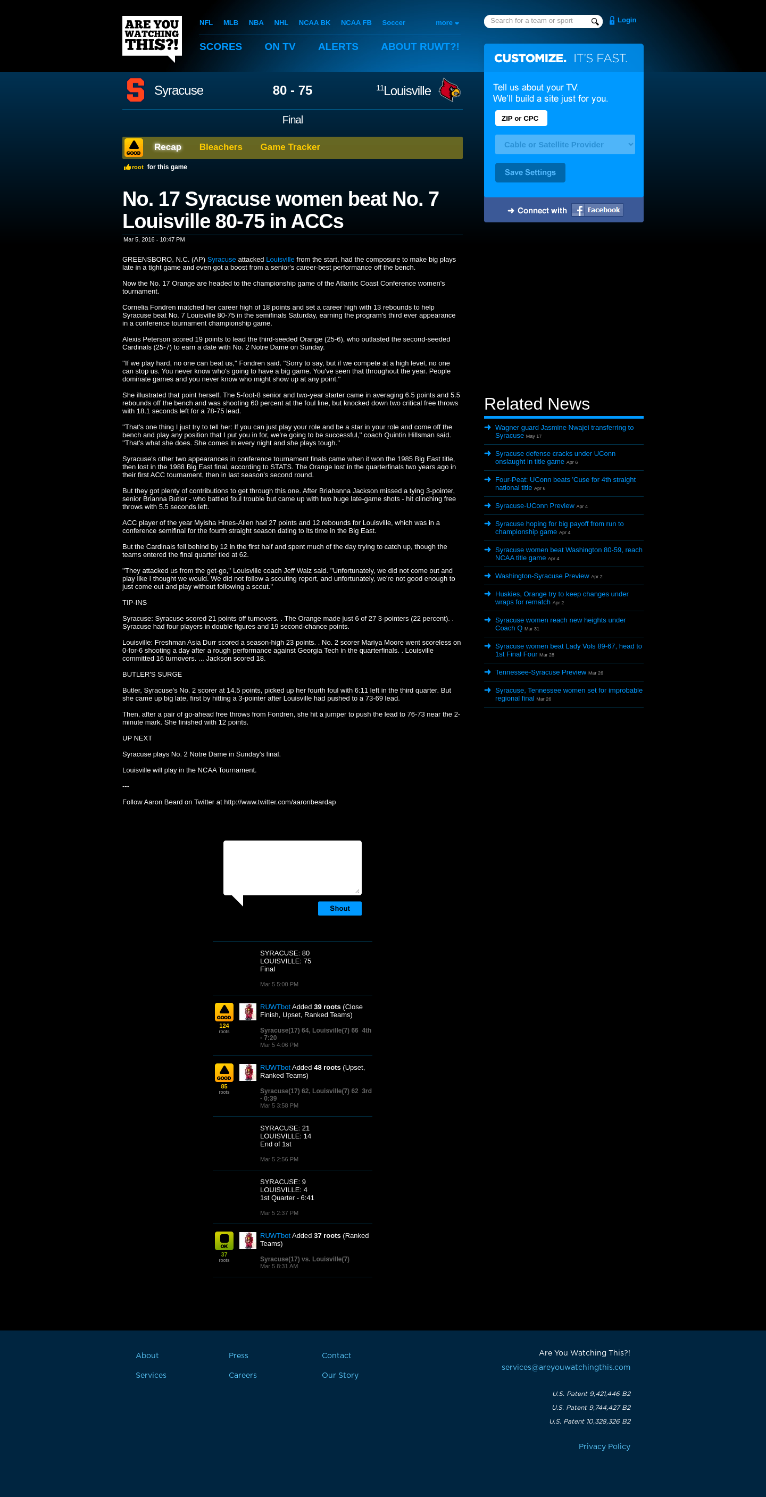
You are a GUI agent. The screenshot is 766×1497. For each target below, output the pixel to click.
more (444, 23)
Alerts (338, 46)
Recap (167, 147)
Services (151, 1375)
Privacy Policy (604, 1447)
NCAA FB (356, 23)
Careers (243, 1375)
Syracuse (178, 90)
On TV (280, 46)
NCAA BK (314, 23)
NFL (206, 23)
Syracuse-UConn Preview (534, 506)
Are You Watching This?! (152, 39)
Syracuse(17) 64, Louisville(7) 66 (309, 1030)
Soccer (393, 23)
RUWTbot (275, 1007)
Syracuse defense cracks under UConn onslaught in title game (555, 457)
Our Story (340, 1375)
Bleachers (221, 147)
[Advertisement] (564, 310)
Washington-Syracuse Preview (542, 576)
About (420, 46)
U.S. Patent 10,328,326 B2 (589, 1421)
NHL (281, 23)
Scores (220, 46)
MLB (230, 23)
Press (238, 1356)
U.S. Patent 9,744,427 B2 (591, 1407)
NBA (256, 23)
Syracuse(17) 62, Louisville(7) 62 (309, 1091)
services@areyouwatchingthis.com (566, 1367)
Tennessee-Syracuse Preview (540, 672)
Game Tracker (290, 147)
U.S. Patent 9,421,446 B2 (591, 1394)
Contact (337, 1356)
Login (627, 20)
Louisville (403, 90)
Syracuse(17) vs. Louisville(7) (304, 1259)
